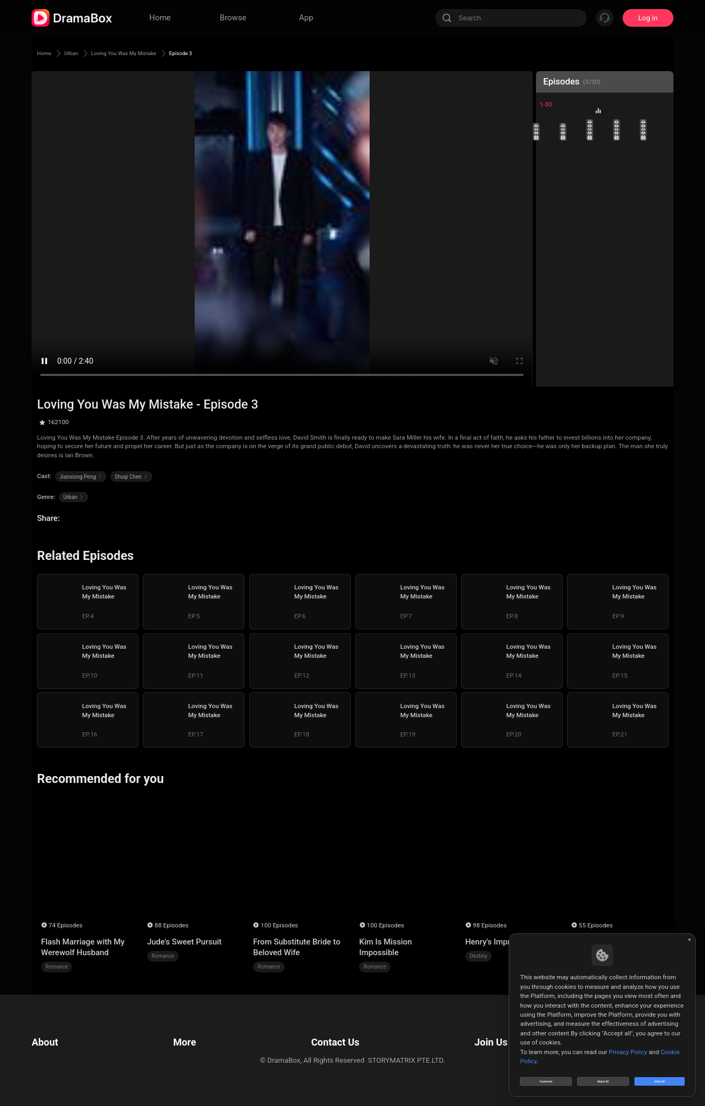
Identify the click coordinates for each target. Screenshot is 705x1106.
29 (631, 261)
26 (551, 261)
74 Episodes (65, 925)
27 (578, 261)
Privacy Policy (53, 1044)
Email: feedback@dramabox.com (333, 1030)
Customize (546, 1076)
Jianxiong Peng (80, 477)
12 (578, 180)
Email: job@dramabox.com (504, 1030)
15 (658, 180)
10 (658, 154)
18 (605, 207)
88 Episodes (171, 925)
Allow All (660, 1076)
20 (658, 207)
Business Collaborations (319, 1044)
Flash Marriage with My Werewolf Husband (83, 947)
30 (658, 261)
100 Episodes (279, 925)
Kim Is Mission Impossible (385, 947)
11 (551, 180)
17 (578, 207)
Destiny (478, 956)
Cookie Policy (53, 1057)
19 (631, 207)
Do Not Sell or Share (63, 1070)
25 (658, 234)
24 (631, 234)
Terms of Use (53, 1030)
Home (47, 53)
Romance (56, 967)
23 (605, 234)
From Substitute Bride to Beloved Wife (296, 947)
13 (605, 180)
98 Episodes (490, 925)
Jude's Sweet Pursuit (184, 942)
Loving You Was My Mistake (158, 53)
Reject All (603, 1076)
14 (631, 180)
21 (551, 234)
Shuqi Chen (131, 477)
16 (551, 207)
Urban (83, 53)
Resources (187, 1030)
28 (605, 261)
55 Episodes (595, 925)
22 (578, 234)
